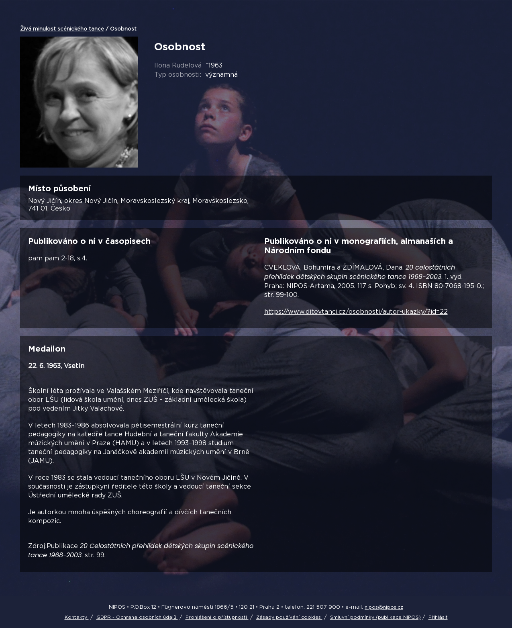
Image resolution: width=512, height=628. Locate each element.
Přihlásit (438, 617)
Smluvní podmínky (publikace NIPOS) (375, 617)
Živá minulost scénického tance (62, 28)
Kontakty (77, 617)
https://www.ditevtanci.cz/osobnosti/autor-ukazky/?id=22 (356, 311)
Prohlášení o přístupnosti (217, 617)
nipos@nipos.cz (384, 607)
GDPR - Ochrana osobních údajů (137, 617)
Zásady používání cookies (289, 617)
